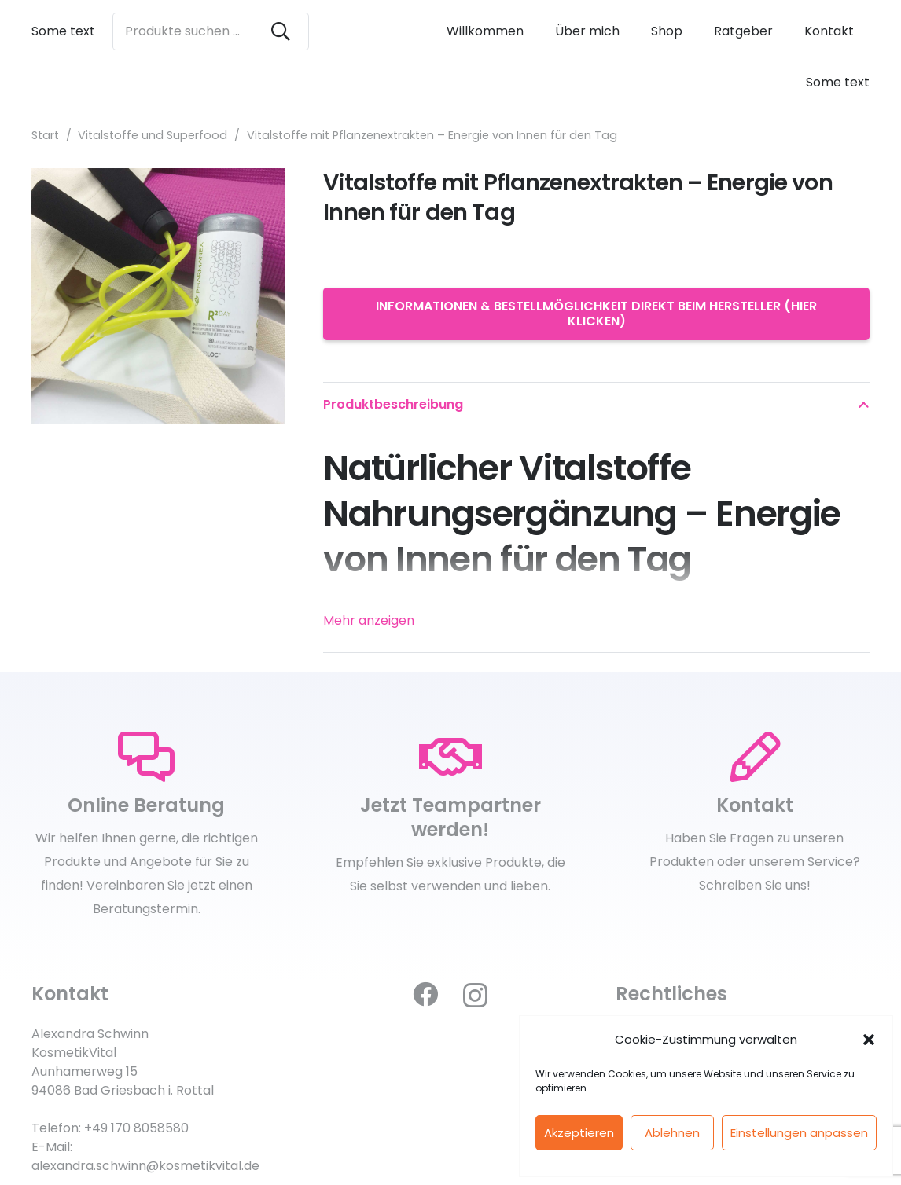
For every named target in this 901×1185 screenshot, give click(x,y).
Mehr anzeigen (368, 620)
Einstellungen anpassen (799, 1132)
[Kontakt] (754, 757)
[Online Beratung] (146, 757)
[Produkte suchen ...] (210, 31)
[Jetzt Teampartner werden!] (451, 757)
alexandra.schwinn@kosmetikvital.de (145, 1166)
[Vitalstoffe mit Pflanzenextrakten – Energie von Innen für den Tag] (158, 180)
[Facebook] (425, 994)
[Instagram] (475, 995)
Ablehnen (672, 1132)
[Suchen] (280, 31)
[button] (869, 1039)
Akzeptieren (579, 1132)
